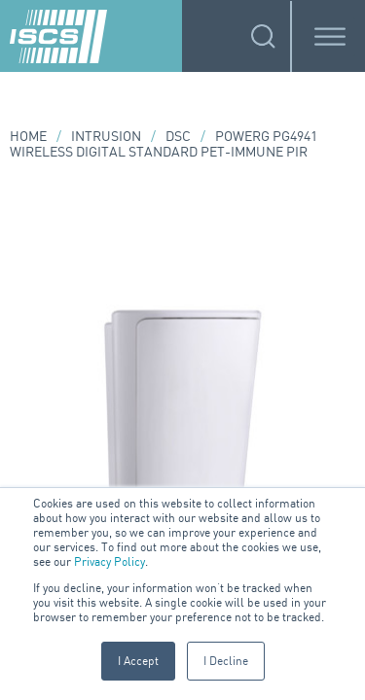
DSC (178, 135)
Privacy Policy (109, 561)
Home (28, 135)
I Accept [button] (138, 660)
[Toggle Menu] (330, 36)
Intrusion (106, 135)
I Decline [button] (225, 660)
